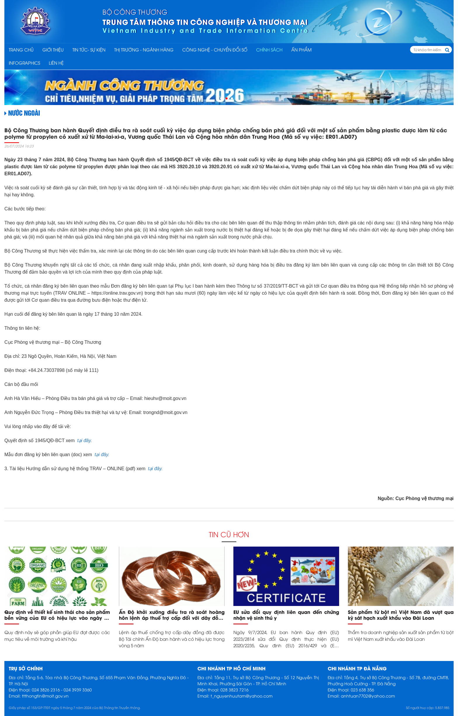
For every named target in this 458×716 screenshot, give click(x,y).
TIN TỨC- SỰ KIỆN (88, 49)
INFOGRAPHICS (24, 63)
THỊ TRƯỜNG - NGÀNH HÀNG (144, 49)
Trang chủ (21, 49)
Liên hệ (56, 63)
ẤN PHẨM (301, 49)
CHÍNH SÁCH (269, 49)
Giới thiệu (53, 49)
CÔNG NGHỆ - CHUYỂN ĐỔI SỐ (214, 49)
